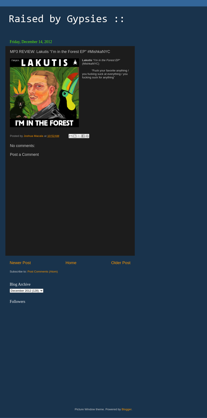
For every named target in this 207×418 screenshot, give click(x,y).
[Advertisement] (185, 112)
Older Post (120, 262)
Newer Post (20, 262)
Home (71, 262)
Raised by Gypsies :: (67, 19)
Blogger (127, 409)
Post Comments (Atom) (43, 271)
